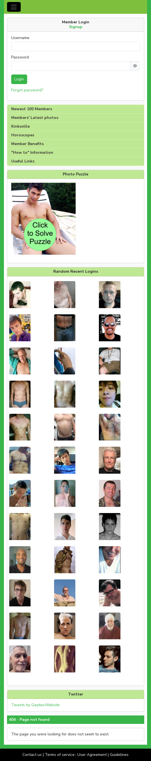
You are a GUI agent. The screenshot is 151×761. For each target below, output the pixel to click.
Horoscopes (22, 135)
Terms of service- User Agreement (76, 754)
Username (20, 38)
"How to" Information (32, 152)
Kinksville (20, 126)
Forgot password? (27, 90)
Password (20, 57)
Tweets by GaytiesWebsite (35, 705)
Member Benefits (27, 143)
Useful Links (22, 161)
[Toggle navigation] (14, 7)
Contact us (32, 754)
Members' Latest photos (34, 117)
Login (19, 79)
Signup (75, 27)
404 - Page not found (29, 719)
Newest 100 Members (31, 109)
